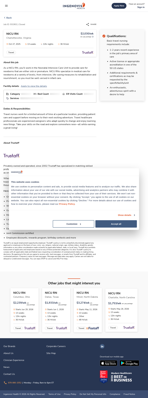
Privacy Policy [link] (70, 394)
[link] (74, 6)
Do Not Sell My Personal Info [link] (93, 394)
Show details (124, 215)
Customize (73, 224)
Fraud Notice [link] (129, 394)
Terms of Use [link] (54, 394)
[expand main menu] (6, 6)
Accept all (116, 224)
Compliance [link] (115, 394)
